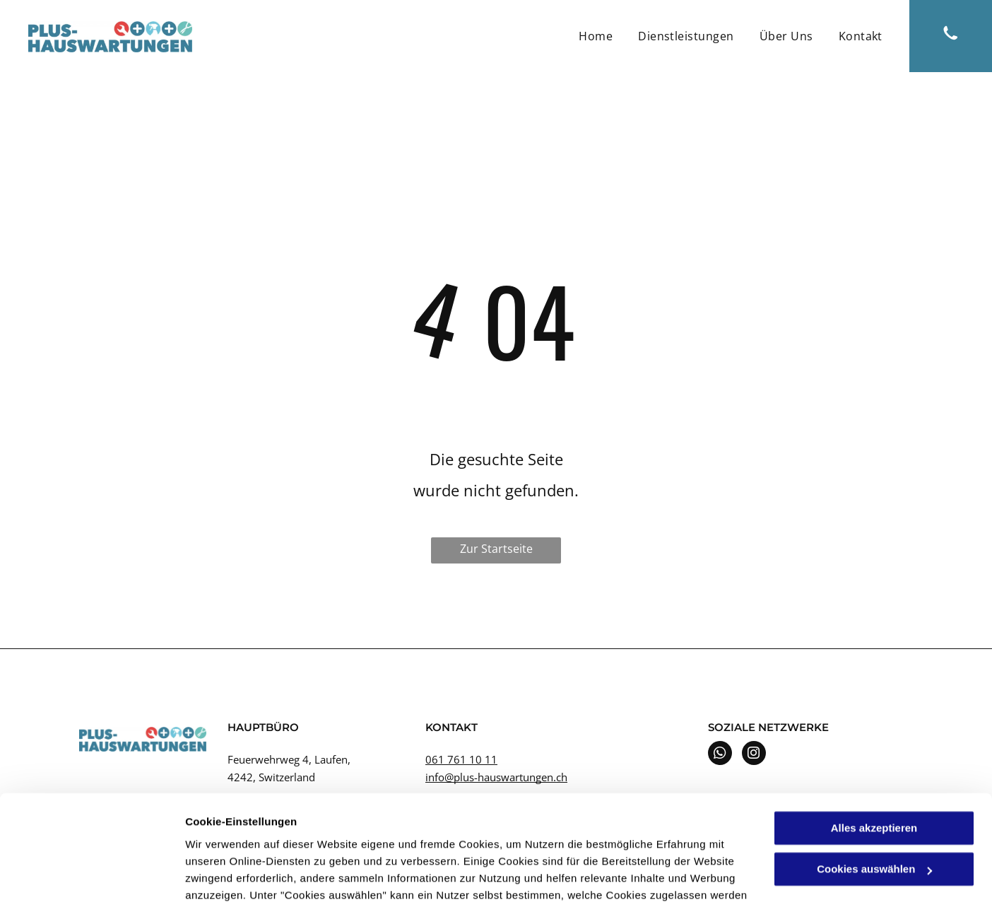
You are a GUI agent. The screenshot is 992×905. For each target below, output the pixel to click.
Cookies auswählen (235, 877)
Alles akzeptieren (874, 737)
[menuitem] (595, 36)
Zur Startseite (496, 548)
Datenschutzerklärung (347, 838)
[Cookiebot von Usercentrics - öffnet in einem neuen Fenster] (91, 877)
